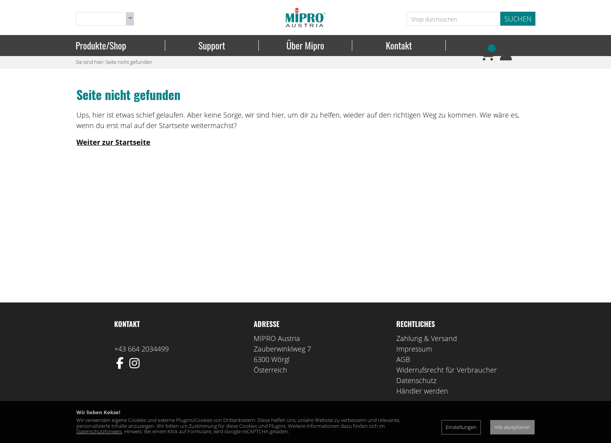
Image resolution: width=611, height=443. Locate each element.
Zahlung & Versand (426, 340)
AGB (403, 361)
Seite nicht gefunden (129, 63)
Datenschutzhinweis (99, 431)
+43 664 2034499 (141, 350)
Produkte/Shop (101, 45)
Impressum (414, 350)
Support (211, 45)
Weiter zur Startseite (113, 143)
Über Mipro (305, 45)
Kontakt (399, 45)
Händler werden (422, 392)
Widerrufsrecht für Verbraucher (446, 371)
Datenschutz (416, 382)
